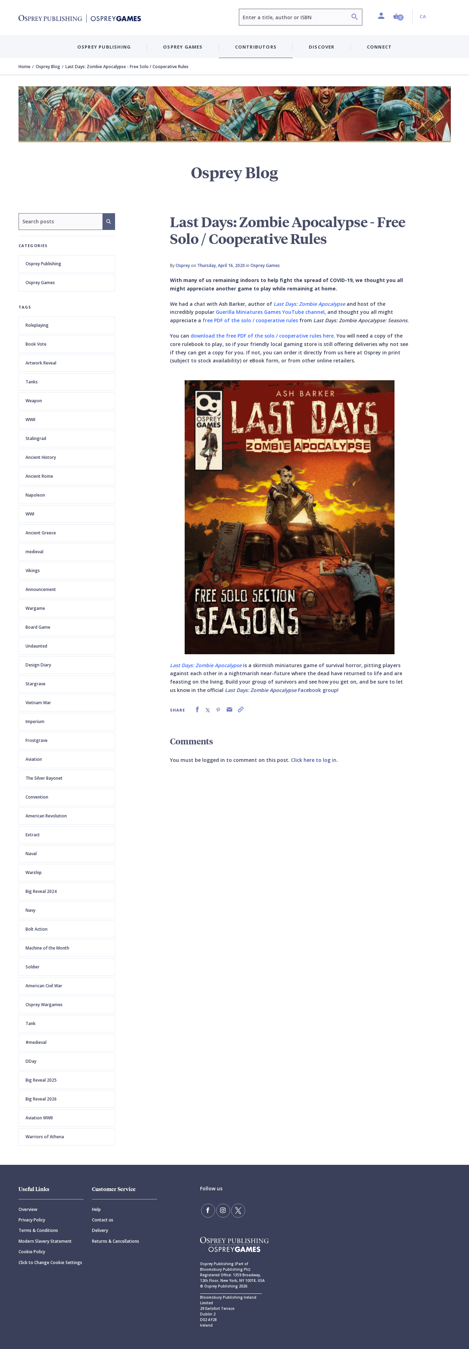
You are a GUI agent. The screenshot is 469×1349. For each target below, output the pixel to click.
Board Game (38, 627)
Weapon (34, 401)
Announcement (41, 589)
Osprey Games (40, 283)
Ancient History (41, 457)
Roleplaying (37, 325)
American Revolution (46, 816)
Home (24, 67)
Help (96, 1209)
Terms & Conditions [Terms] (38, 1230)
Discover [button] (322, 47)
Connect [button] (379, 47)
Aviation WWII (39, 1118)
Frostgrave (37, 740)
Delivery (100, 1230)
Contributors (256, 47)
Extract (33, 835)
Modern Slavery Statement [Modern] (45, 1241)
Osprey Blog (48, 67)
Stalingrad (36, 438)
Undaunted (36, 646)
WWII (30, 420)
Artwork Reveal (41, 363)
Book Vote (36, 344)
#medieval (36, 1042)
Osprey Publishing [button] (104, 47)
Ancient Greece (41, 533)
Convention (37, 797)
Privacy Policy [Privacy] (32, 1220)
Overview (28, 1209)
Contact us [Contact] (102, 1220)
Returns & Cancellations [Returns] (115, 1241)
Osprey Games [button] (182, 47)
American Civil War (44, 986)
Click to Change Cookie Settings (50, 1262)
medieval (34, 552)
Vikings (33, 570)
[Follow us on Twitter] (238, 1211)
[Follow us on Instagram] (223, 1211)
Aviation (34, 759)
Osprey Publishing (43, 264)
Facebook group (281, 690)
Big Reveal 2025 (41, 1080)
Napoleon (35, 495)
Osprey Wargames (44, 1005)
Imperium (35, 721)
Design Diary (38, 665)
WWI (30, 514)
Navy (30, 910)
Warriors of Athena (45, 1137)
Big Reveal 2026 (41, 1099)
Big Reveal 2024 (41, 891)
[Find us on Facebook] (208, 1211)
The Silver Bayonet (44, 778)
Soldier (33, 967)
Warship (34, 872)
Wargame (35, 608)
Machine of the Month (47, 948)
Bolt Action (37, 929)
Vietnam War (38, 703)
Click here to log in (313, 760)
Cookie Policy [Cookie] (32, 1252)
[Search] (354, 17)
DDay (31, 1061)
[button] (398, 16)
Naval (31, 854)
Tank (31, 1023)
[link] (197, 709)
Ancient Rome (39, 476)
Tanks (32, 382)
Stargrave (35, 684)
